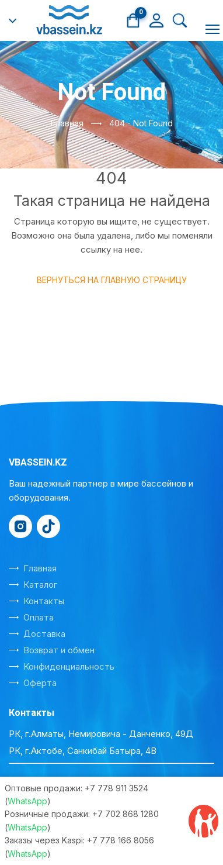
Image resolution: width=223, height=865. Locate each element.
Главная (67, 123)
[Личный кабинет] (156, 19)
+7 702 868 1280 (125, 814)
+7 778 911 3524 (116, 788)
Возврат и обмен (59, 650)
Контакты (43, 600)
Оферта (40, 682)
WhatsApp (27, 801)
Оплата (38, 617)
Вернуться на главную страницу (112, 280)
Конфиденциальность (68, 666)
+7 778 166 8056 (120, 840)
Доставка (44, 633)
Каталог (40, 584)
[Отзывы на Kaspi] (203, 821)
